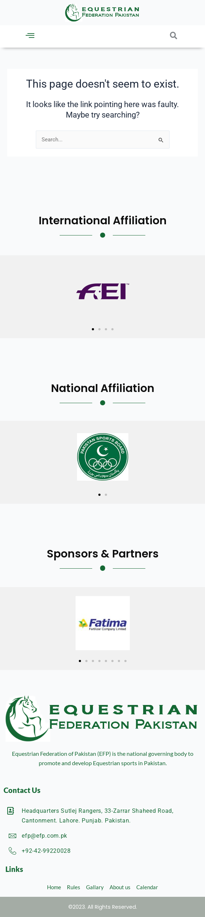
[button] (30, 36)
